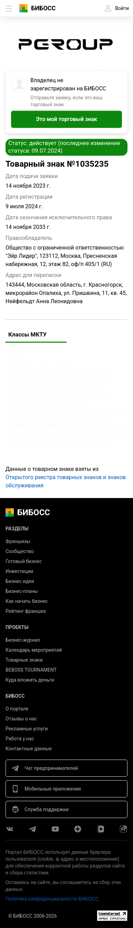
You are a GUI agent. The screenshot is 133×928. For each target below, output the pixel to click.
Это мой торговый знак (66, 119)
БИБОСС (43, 8)
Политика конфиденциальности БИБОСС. (53, 899)
